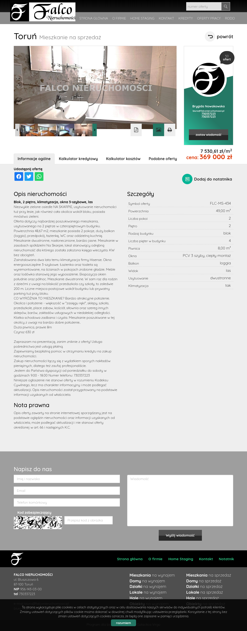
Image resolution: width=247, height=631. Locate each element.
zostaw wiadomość (208, 135)
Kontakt (206, 559)
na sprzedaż (208, 575)
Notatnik (226, 559)
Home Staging (180, 559)
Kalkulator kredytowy (78, 158)
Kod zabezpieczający (34, 512)
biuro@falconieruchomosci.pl (208, 111)
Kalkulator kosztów (123, 158)
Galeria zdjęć (158, 130)
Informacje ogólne (34, 158)
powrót (225, 36)
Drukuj (169, 130)
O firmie (155, 559)
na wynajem (152, 575)
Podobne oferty (163, 158)
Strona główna (130, 559)
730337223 (208, 114)
